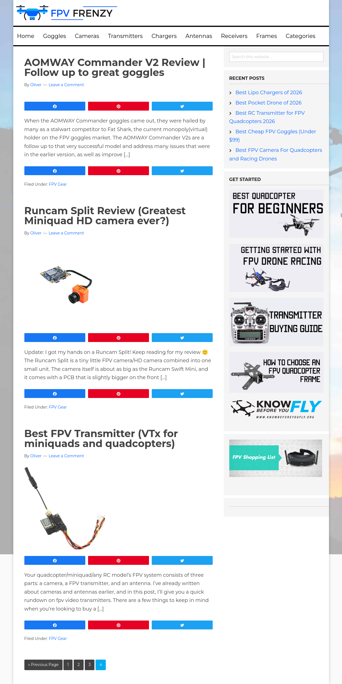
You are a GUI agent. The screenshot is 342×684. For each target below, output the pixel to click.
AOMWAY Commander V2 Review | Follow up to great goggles (114, 67)
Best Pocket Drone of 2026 (268, 103)
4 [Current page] (100, 664)
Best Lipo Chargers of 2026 (268, 93)
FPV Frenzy (171, 12)
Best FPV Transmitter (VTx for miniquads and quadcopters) (101, 438)
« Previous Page (43, 664)
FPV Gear (58, 184)
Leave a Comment (66, 84)
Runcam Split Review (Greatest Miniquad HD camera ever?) (105, 216)
